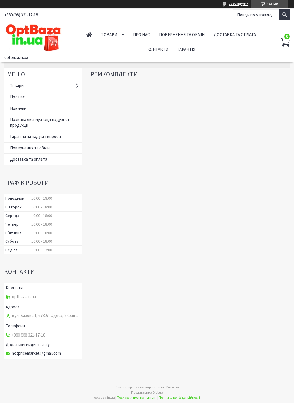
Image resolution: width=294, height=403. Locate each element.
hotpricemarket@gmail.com (36, 353)
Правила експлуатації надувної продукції (39, 122)
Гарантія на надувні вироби (35, 136)
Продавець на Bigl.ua (147, 392)
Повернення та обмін (182, 34)
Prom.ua (172, 387)
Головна (89, 35)
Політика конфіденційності (179, 397)
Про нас (141, 34)
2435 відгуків (238, 4)
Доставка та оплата (235, 34)
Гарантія (186, 49)
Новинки (18, 108)
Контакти (157, 49)
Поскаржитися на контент (137, 397)
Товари (109, 34)
